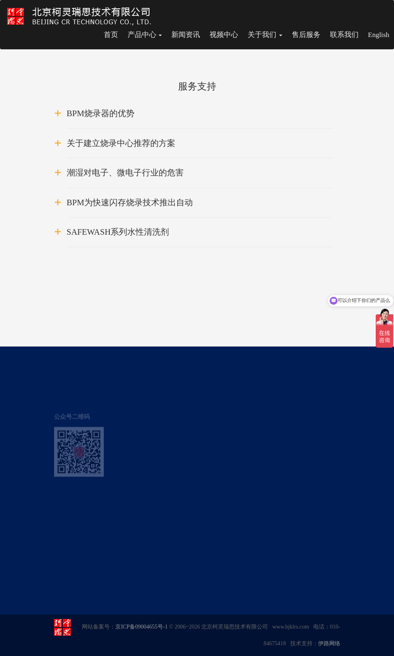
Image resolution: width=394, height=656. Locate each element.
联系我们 (344, 35)
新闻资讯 (185, 35)
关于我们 (265, 35)
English (378, 35)
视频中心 (224, 35)
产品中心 (145, 35)
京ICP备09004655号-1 (141, 627)
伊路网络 (329, 643)
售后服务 (306, 35)
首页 (111, 35)
